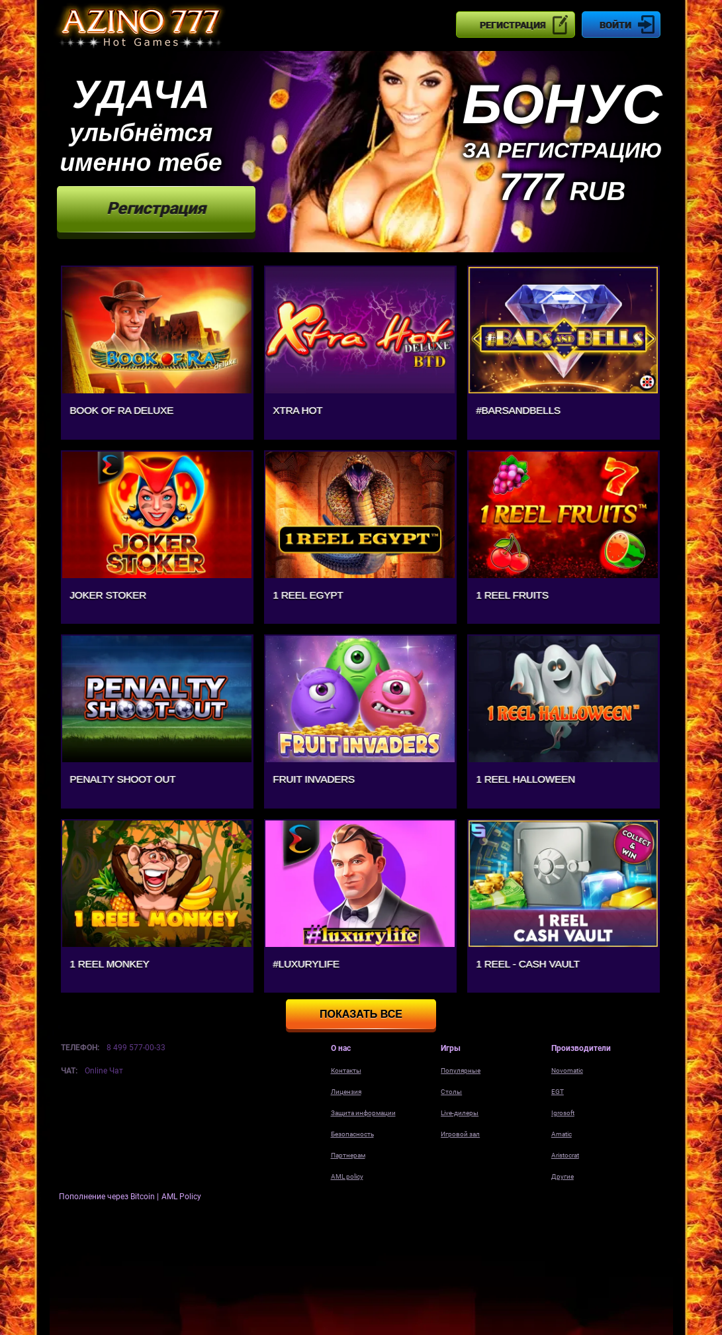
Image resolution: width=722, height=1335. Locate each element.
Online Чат (104, 1070)
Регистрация (512, 25)
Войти (615, 25)
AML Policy (181, 1196)
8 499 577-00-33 (136, 1047)
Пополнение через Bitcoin (108, 1196)
